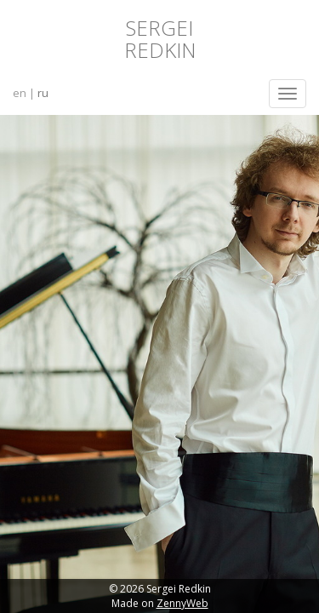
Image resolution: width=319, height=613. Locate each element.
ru (42, 92)
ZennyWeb (182, 603)
